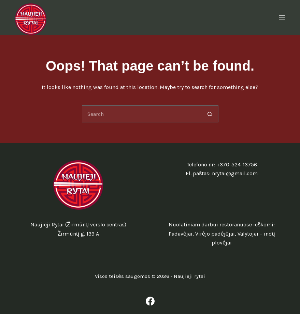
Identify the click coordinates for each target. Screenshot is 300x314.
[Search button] (209, 113)
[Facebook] (150, 301)
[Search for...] (141, 113)
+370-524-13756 (236, 164)
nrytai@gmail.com (235, 173)
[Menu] (282, 18)
